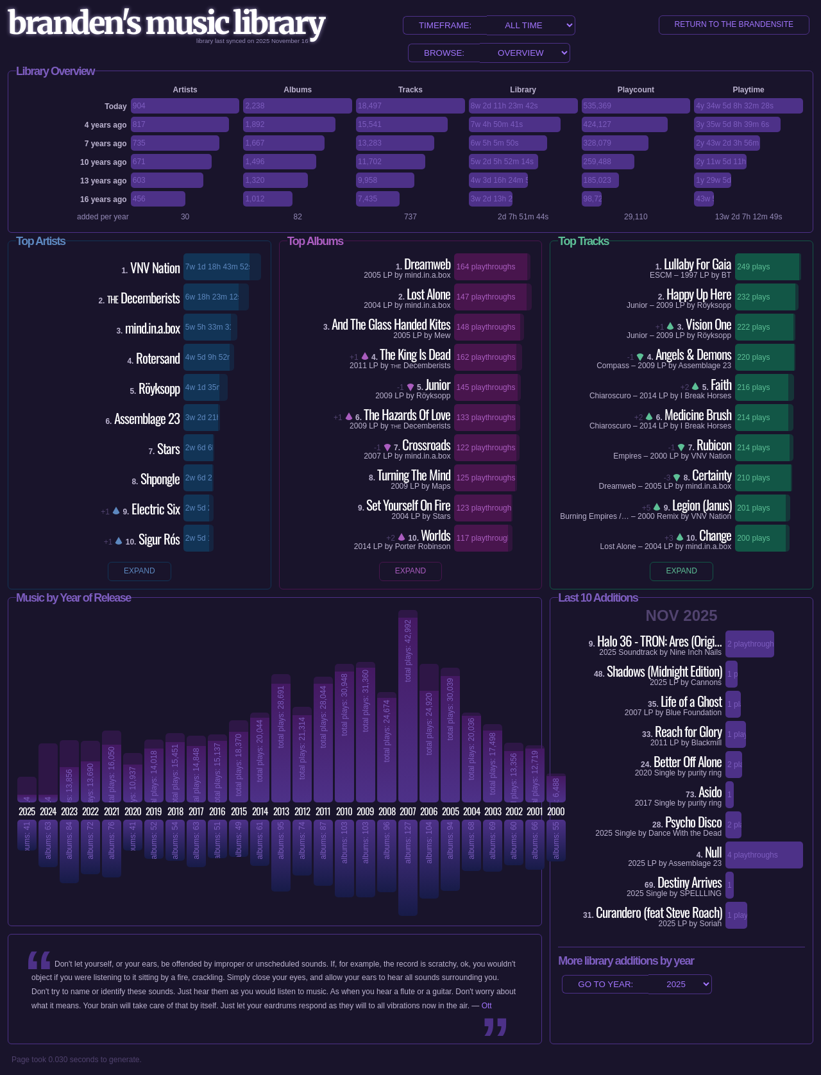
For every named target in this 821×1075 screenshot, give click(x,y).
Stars (441, 516)
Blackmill (706, 742)
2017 (643, 803)
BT (726, 275)
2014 (362, 546)
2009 (384, 395)
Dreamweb (617, 486)
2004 (372, 305)
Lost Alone (618, 546)
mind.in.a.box (427, 275)
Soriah (710, 923)
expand (139, 570)
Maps (441, 486)
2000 (659, 456)
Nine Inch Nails (696, 652)
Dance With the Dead (685, 833)
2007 (372, 456)
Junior (637, 305)
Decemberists (420, 365)
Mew (442, 335)
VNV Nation (711, 456)
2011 (358, 365)
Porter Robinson (423, 546)
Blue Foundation (694, 712)
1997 (689, 275)
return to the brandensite (734, 24)
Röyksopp (433, 395)
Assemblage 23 (704, 365)
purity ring (705, 772)
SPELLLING (701, 893)
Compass (613, 365)
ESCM (661, 275)
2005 (372, 275)
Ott (487, 1005)
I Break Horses (706, 395)
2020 (643, 772)
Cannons (706, 682)
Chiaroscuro (610, 395)
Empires (627, 456)
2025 (607, 652)
